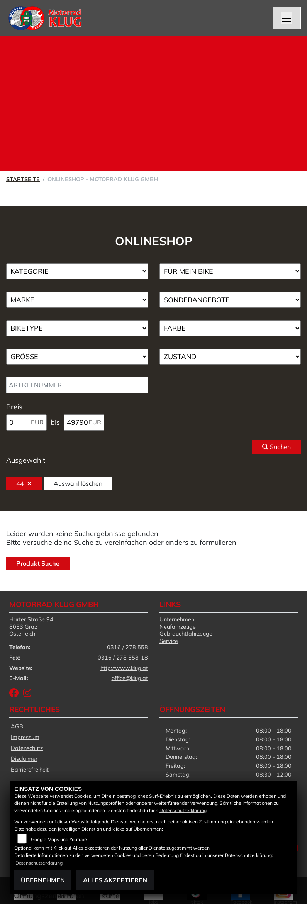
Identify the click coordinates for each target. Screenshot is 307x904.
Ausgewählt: (26, 460)
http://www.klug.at (124, 668)
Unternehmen (176, 619)
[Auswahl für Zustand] (230, 357)
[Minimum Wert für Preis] (26, 422)
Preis (14, 406)
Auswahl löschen (78, 483)
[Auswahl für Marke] (77, 300)
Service (168, 641)
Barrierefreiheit (30, 769)
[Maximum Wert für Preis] (84, 422)
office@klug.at (130, 678)
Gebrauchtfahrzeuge (185, 633)
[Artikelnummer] (77, 385)
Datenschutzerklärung (183, 810)
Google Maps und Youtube (59, 839)
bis (55, 422)
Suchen (276, 447)
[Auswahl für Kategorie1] (77, 271)
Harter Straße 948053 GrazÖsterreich (31, 626)
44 (24, 483)
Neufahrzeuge (177, 626)
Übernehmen (43, 880)
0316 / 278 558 (127, 647)
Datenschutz (27, 748)
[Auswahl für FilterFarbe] (230, 328)
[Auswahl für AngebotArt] (230, 300)
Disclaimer (24, 758)
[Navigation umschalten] (287, 18)
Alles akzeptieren (115, 880)
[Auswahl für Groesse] (77, 357)
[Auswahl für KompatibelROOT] (230, 271)
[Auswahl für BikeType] (77, 328)
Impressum (25, 737)
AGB (17, 726)
